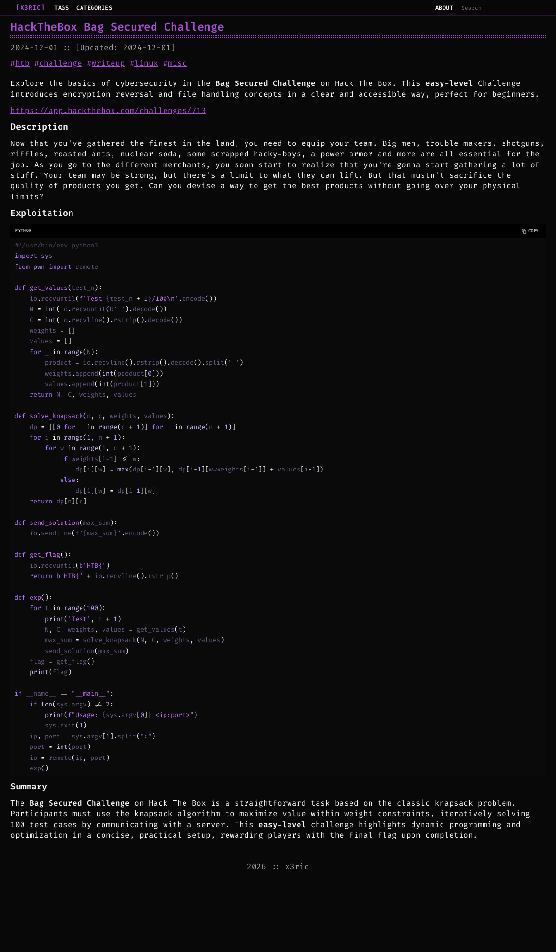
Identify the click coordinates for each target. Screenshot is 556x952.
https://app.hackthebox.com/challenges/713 (108, 110)
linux (146, 63)
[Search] (501, 7)
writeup (108, 63)
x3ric (297, 866)
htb (22, 63)
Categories (94, 7)
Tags (61, 7)
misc (177, 63)
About (444, 7)
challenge (60, 63)
